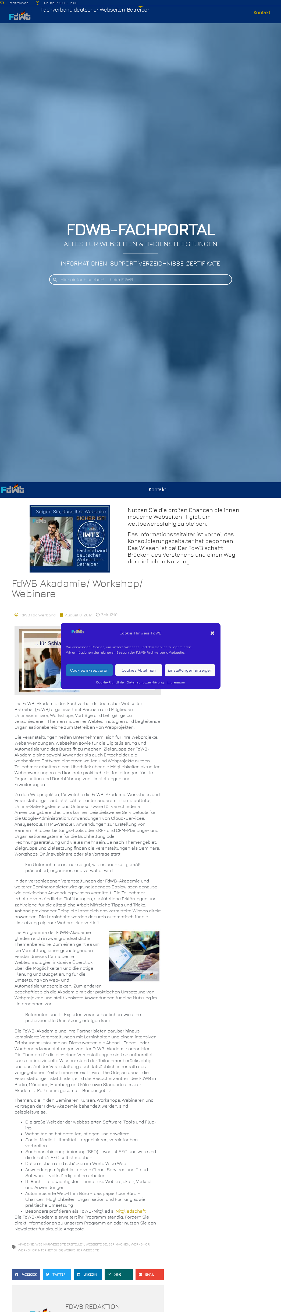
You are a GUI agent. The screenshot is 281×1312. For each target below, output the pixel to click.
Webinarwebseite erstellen (59, 1244)
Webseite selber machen (107, 1244)
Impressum (176, 682)
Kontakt (262, 12)
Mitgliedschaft (131, 1211)
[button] (212, 633)
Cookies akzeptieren (89, 670)
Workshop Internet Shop (40, 1250)
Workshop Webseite (81, 1250)
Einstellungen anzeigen (190, 670)
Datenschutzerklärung (145, 682)
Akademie (26, 1244)
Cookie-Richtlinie (110, 682)
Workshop (140, 1244)
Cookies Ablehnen (139, 670)
